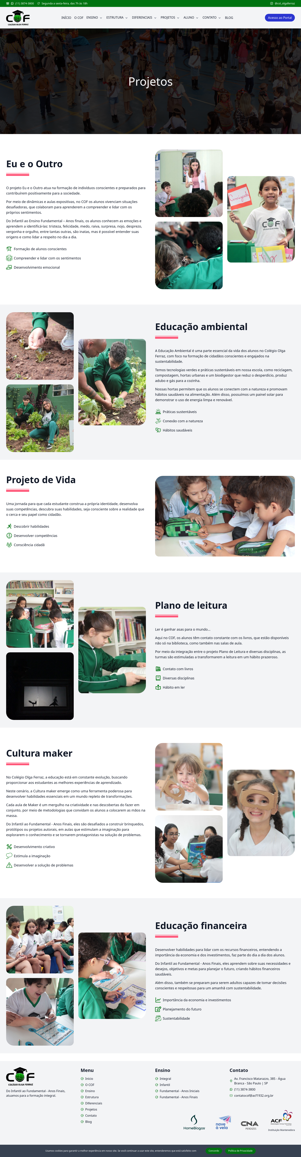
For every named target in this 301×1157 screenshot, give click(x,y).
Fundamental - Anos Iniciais (177, 1091)
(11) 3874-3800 (20, 3)
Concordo (214, 1150)
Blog (86, 1122)
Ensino (88, 1091)
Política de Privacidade (240, 1150)
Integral (163, 1079)
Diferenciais (91, 1103)
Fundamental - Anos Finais (176, 1097)
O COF (87, 1085)
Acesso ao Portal (280, 18)
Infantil (162, 1085)
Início (87, 1079)
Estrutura (90, 1097)
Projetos (89, 1109)
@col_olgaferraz (282, 3)
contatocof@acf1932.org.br (251, 1095)
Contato (89, 1115)
